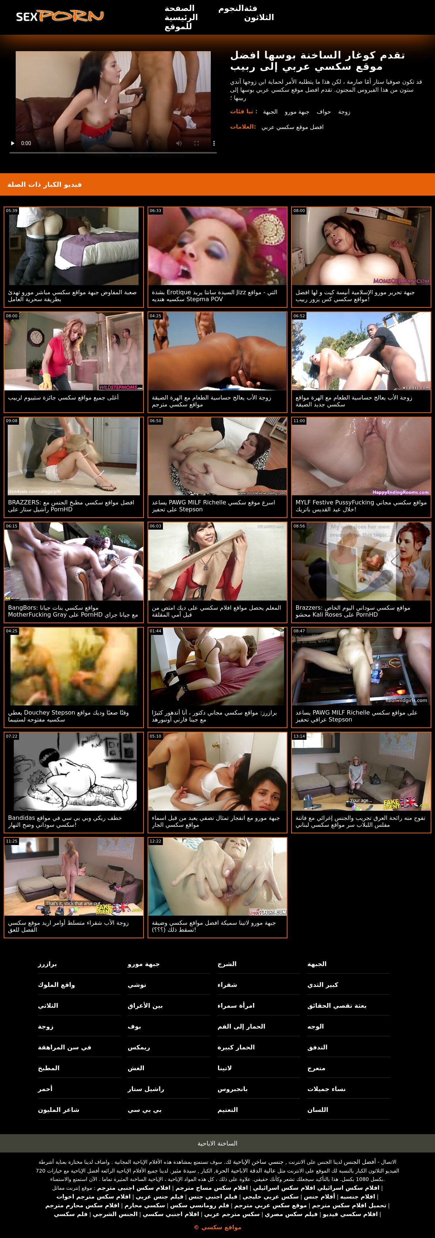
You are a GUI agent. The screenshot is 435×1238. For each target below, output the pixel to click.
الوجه (315, 1026)
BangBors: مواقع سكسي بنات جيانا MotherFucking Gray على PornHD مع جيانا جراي (73, 611)
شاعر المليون (59, 1109)
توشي (137, 984)
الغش (136, 1068)
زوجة (345, 111)
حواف (324, 111)
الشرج (227, 964)
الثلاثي (48, 1005)
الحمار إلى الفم (242, 1026)
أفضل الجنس (360, 1161)
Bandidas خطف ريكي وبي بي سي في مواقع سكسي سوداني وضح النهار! (65, 821)
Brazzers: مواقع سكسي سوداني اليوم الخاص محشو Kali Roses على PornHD (352, 611)
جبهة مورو (297, 111)
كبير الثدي (322, 984)
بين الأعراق (145, 1005)
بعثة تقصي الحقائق (336, 1005)
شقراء (227, 984)
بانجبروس (233, 1089)
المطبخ (49, 1068)
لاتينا (225, 1068)
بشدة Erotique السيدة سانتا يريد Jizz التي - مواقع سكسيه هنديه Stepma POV (215, 296)
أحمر (45, 1089)
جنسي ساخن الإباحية (258, 1161)
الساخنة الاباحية (218, 1143)
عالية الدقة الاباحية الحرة (245, 1170)
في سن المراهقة (65, 1047)
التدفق (317, 1047)
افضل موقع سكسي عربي (293, 127)
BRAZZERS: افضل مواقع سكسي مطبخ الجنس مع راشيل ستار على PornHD (71, 506)
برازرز (47, 964)
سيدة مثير (184, 1170)
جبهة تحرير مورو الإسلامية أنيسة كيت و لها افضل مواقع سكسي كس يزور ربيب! (355, 296)
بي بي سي (145, 1109)
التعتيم (228, 1109)
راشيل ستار (146, 1089)
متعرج (316, 1068)
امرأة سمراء (236, 1005)
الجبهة (270, 111)
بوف (134, 1026)
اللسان (317, 1109)
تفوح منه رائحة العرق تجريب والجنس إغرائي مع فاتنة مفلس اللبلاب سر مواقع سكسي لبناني (360, 821)
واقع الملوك (56, 984)
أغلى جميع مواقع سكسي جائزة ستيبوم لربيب (63, 397)
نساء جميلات (326, 1089)
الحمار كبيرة (236, 1047)
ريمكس (139, 1047)
